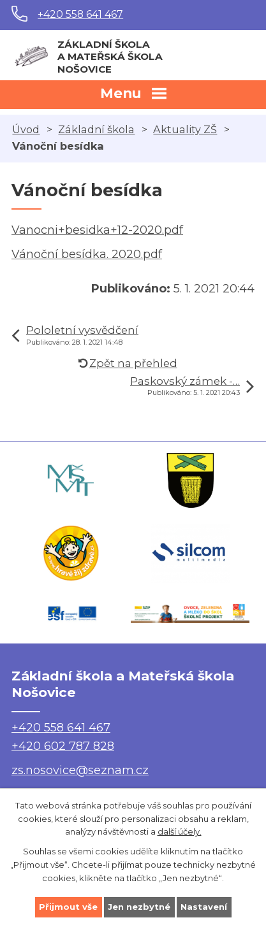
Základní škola (96, 129)
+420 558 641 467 (80, 14)
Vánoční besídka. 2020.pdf (86, 254)
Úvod (26, 129)
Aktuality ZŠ (185, 129)
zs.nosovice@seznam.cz (80, 770)
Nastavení (204, 907)
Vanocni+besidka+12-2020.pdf (97, 230)
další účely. (180, 831)
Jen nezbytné (139, 907)
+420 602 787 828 (62, 746)
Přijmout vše (68, 907)
